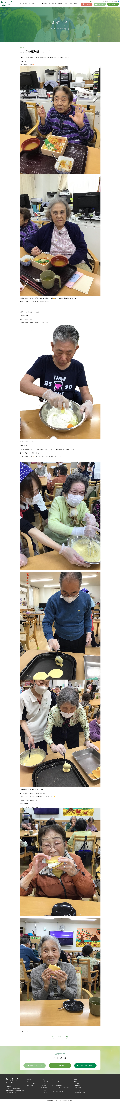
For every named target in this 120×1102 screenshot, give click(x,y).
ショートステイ (36, 3)
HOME (29, 1079)
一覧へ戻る (59, 1037)
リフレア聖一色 (43, 1092)
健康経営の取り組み (80, 1092)
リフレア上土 (43, 1090)
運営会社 (76, 3)
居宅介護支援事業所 (57, 3)
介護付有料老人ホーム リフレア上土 (61, 1091)
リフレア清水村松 (44, 1083)
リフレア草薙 (43, 1085)
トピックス (18, 3)
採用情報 (76, 1079)
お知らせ (29, 1081)
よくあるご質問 (68, 3)
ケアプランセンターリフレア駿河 (61, 1087)
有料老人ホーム (46, 3)
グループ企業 (105, 1)
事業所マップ (78, 1085)
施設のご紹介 (30, 1086)
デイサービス (26, 3)
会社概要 (77, 1083)
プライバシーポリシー (95, 1)
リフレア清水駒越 (44, 1081)
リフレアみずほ (43, 1088)
